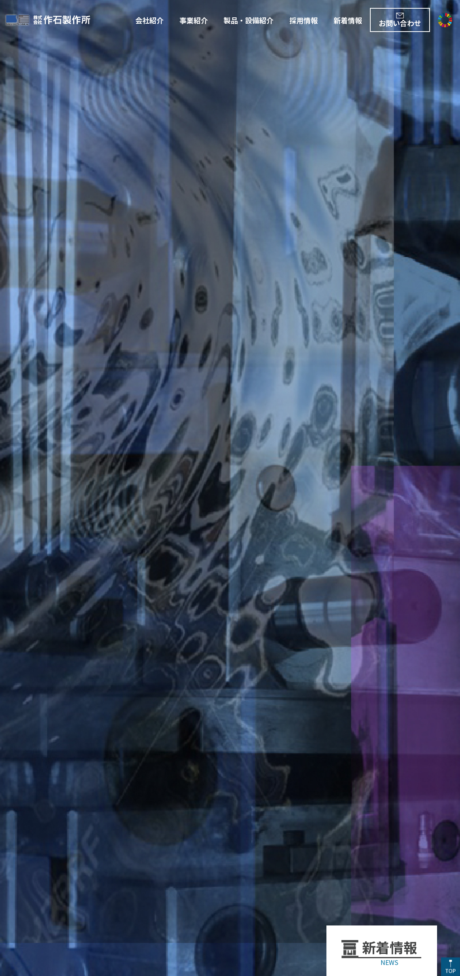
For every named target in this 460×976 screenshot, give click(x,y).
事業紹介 (193, 20)
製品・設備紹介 (248, 20)
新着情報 (348, 20)
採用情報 (303, 20)
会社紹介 (149, 20)
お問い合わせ (400, 23)
